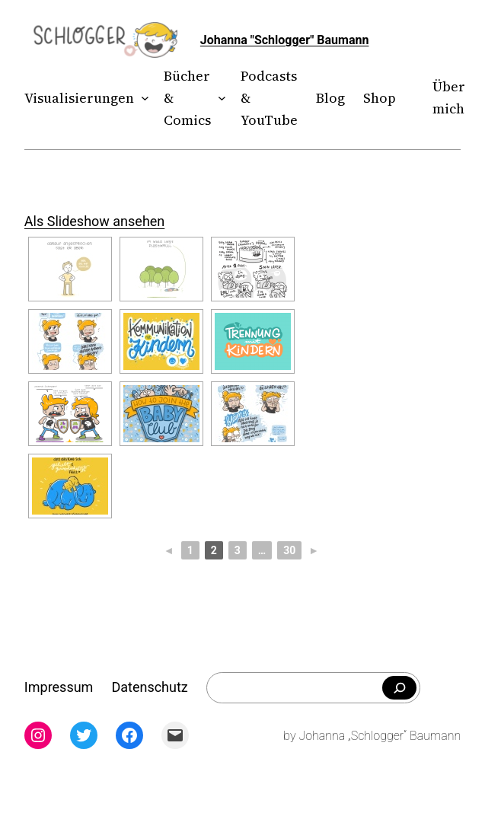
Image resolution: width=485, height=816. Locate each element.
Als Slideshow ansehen (94, 221)
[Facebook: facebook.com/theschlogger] (129, 735)
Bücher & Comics (187, 97)
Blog (330, 97)
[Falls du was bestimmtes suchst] (399, 688)
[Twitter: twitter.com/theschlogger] (83, 735)
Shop (379, 97)
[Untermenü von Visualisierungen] (141, 98)
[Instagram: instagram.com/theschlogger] (38, 735)
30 (289, 550)
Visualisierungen (79, 97)
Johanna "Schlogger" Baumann (284, 40)
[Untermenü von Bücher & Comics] (219, 98)
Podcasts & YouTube (269, 97)
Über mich (448, 97)
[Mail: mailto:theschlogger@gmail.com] (175, 735)
